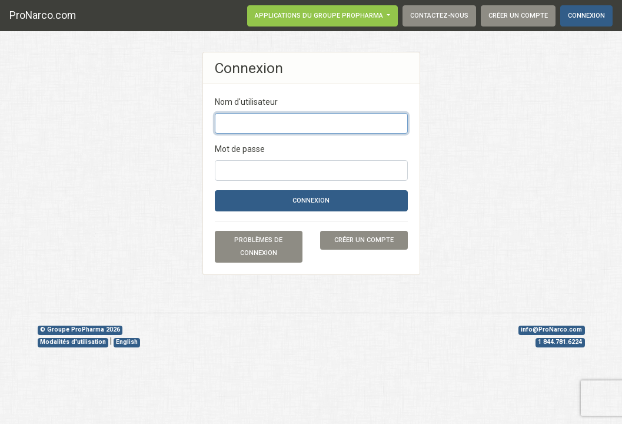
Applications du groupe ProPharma (320, 15)
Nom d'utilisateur (246, 102)
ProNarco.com (42, 15)
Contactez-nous (439, 15)
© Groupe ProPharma (80, 329)
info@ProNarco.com (551, 329)
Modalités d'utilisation (73, 342)
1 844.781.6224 (560, 342)
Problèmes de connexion (258, 246)
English (127, 342)
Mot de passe (240, 149)
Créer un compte (518, 15)
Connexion (586, 15)
